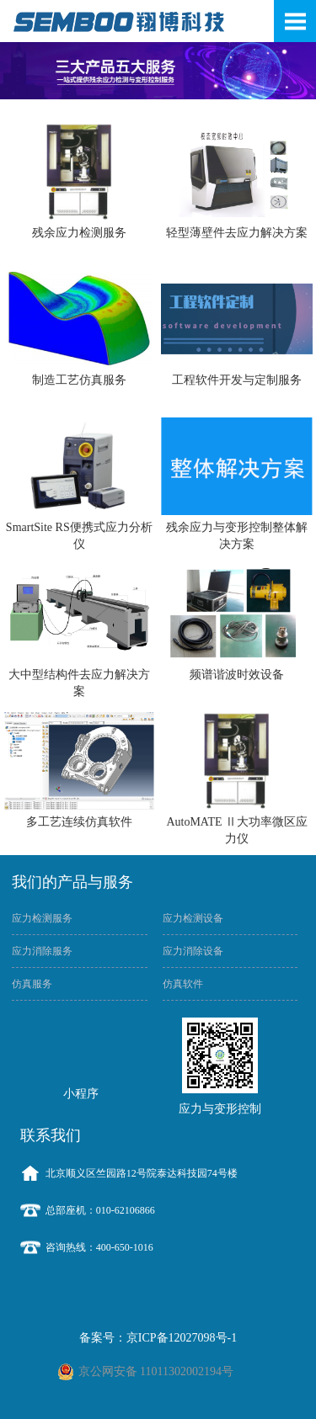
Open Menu (295, 21)
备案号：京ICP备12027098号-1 (158, 1337)
